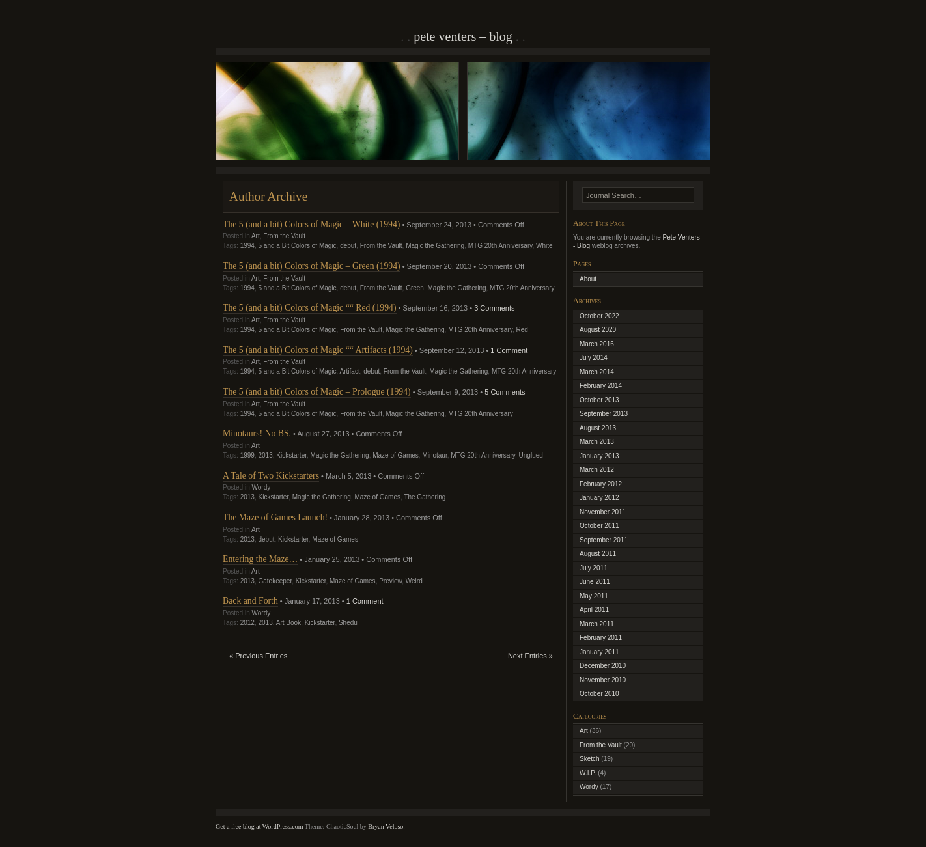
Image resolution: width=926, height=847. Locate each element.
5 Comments (504, 392)
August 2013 (598, 428)
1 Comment (508, 350)
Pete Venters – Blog (463, 36)
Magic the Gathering (435, 245)
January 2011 (599, 652)
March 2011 (597, 624)
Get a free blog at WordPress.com (259, 826)
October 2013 (599, 400)
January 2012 (599, 497)
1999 (247, 455)
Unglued (531, 455)
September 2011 (604, 540)
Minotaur (434, 455)
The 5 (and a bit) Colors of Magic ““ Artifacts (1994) (318, 350)
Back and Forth (250, 600)
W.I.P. (588, 773)
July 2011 (594, 568)
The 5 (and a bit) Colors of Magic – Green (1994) (311, 266)
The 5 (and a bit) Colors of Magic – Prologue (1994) (317, 391)
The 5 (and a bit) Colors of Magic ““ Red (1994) (310, 307)
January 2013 (599, 456)
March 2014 (597, 372)
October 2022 (599, 316)
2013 (266, 455)
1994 (247, 245)
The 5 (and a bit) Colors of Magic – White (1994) (311, 224)
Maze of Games (395, 455)
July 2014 (594, 357)
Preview (390, 581)
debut (348, 245)
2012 (247, 622)
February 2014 (601, 385)
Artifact (350, 371)
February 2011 (601, 637)
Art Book (288, 622)
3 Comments (494, 308)
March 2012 (597, 469)
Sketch (590, 758)
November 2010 (603, 680)
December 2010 (603, 665)
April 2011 (594, 609)
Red (521, 329)
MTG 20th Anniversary (500, 245)
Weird (414, 581)
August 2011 (598, 553)
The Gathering (424, 497)
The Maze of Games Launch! (275, 517)
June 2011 (595, 581)
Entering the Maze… (260, 559)
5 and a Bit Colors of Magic (298, 245)
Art (255, 236)
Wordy (260, 487)
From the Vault (284, 236)
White (544, 245)
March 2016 (597, 344)
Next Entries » (530, 656)
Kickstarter (291, 455)
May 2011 (594, 596)
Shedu (348, 622)
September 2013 (604, 413)
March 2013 (597, 441)
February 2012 (601, 484)
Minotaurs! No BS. (257, 433)
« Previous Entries (258, 656)
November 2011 (603, 512)
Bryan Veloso (385, 826)
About (588, 279)
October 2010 (599, 693)
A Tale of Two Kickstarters (271, 475)
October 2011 (599, 525)
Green (415, 288)
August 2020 (598, 329)
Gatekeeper (275, 581)
